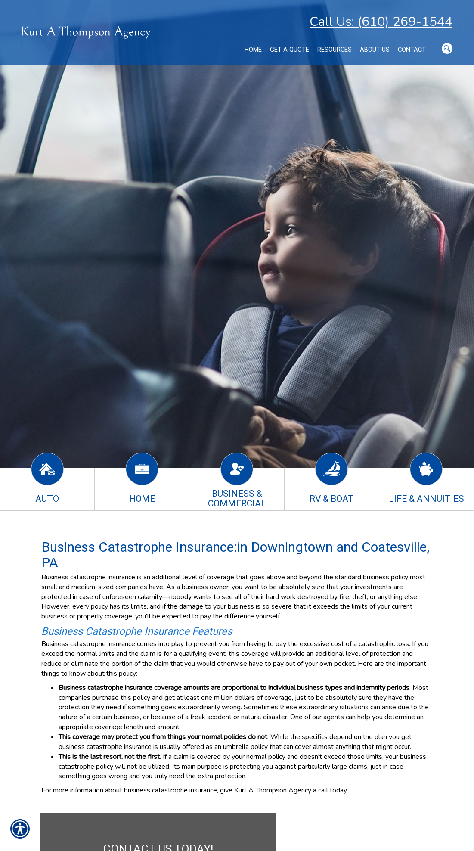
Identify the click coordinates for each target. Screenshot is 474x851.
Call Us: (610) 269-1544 (381, 22)
